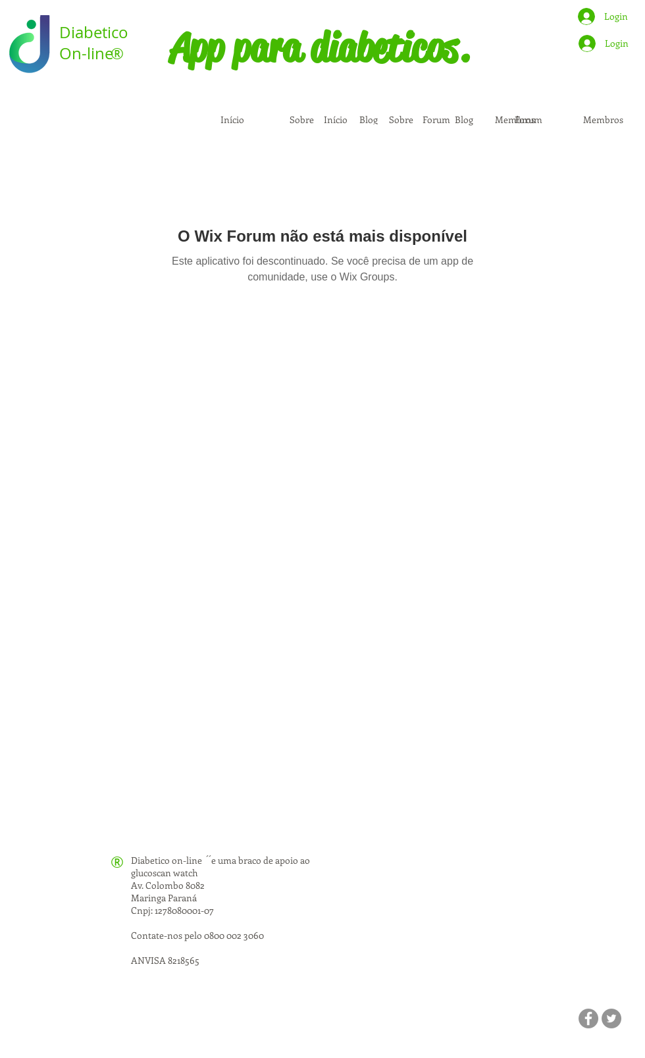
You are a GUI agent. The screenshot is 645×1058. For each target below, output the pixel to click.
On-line (86, 53)
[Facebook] (588, 1018)
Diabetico (93, 32)
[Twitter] (611, 1018)
